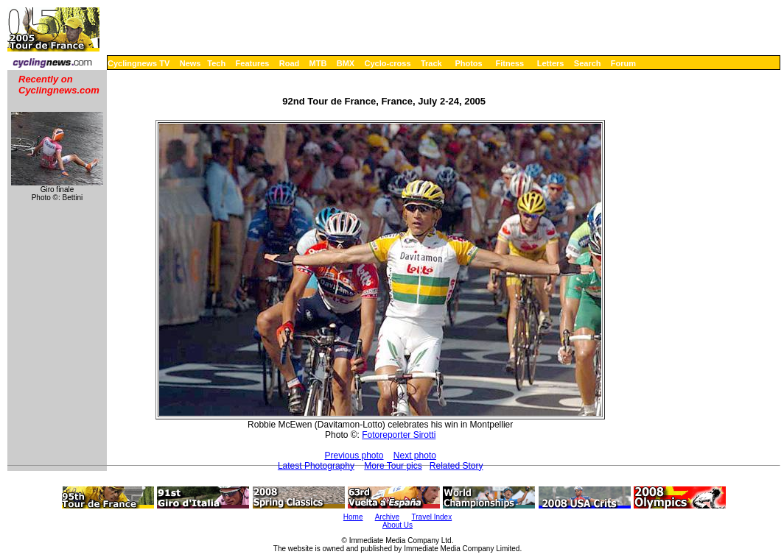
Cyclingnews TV (138, 63)
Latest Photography (316, 466)
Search (587, 63)
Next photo (414, 455)
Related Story (456, 466)
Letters (550, 63)
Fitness (509, 63)
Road (289, 63)
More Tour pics (392, 466)
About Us (397, 525)
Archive (387, 517)
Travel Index (432, 517)
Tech (216, 63)
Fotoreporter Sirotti (398, 435)
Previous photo (353, 455)
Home (353, 517)
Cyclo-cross (388, 63)
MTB (318, 63)
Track (431, 63)
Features (253, 63)
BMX (345, 63)
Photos (468, 63)
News (190, 63)
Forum (623, 63)
